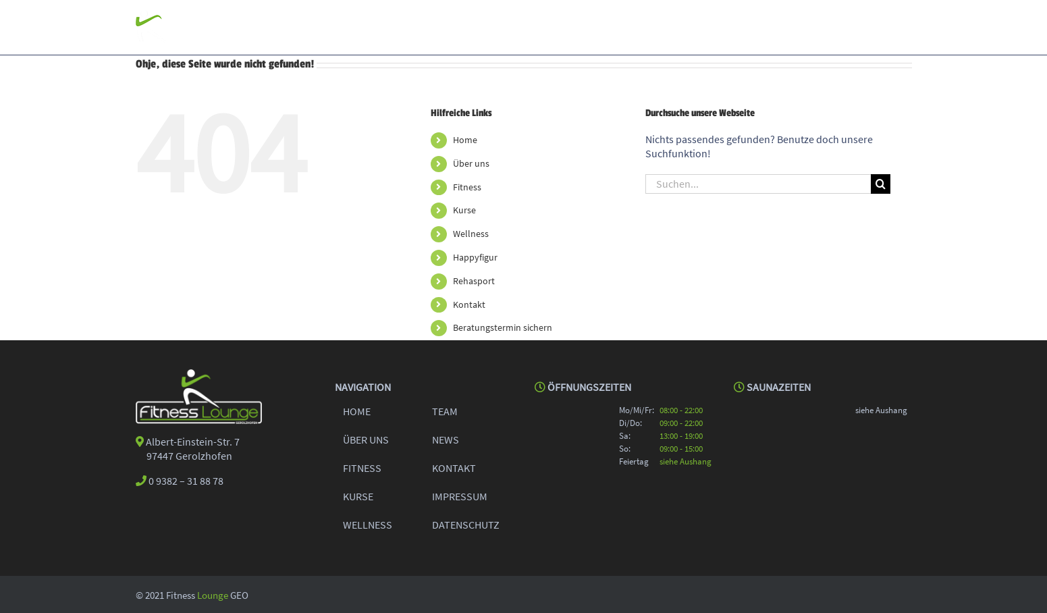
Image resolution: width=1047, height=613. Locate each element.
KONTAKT (454, 467)
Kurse (464, 209)
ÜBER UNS (366, 439)
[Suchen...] (758, 183)
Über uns (471, 163)
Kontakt (469, 304)
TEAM (445, 410)
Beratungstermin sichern (502, 327)
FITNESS (362, 467)
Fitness (467, 186)
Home (465, 139)
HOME (357, 410)
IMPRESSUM (459, 495)
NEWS (445, 439)
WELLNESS (367, 524)
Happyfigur (475, 256)
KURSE (358, 495)
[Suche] (880, 183)
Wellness (471, 233)
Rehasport (474, 280)
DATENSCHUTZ (466, 524)
